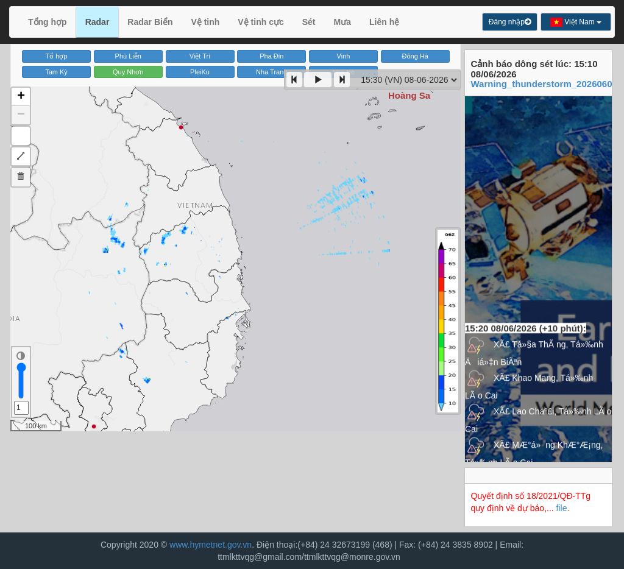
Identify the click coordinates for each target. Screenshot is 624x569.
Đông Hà (415, 56)
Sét (309, 22)
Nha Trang (271, 72)
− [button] (21, 115)
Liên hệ (384, 22)
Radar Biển (149, 22)
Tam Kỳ (56, 72)
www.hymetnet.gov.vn (210, 545)
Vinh (343, 56)
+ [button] (21, 97)
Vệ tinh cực (260, 22)
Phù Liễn (128, 56)
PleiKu (200, 72)
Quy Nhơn (128, 72)
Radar (97, 22)
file (561, 508)
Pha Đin (271, 56)
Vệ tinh (205, 22)
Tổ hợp (57, 56)
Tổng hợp (47, 22)
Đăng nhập (510, 22)
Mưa (342, 22)
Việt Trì (200, 56)
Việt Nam (575, 22)
